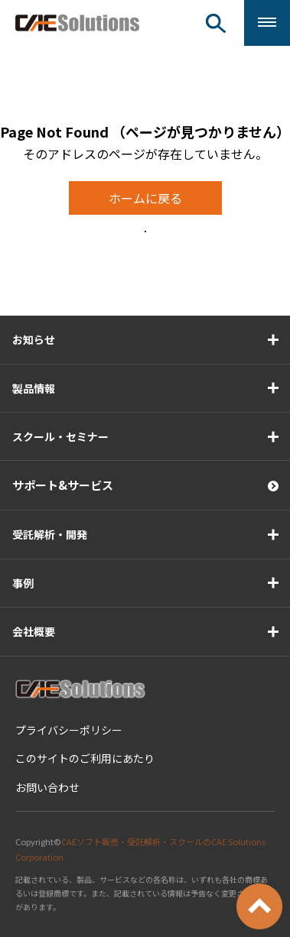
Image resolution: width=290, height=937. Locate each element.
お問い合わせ (47, 787)
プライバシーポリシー (68, 730)
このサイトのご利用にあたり (85, 758)
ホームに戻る (145, 198)
